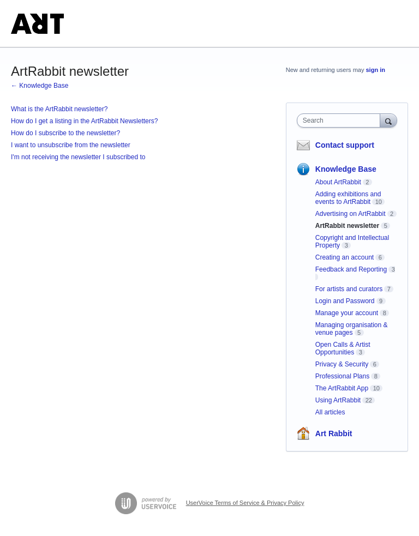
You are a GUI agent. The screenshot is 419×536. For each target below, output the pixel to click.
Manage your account (346, 313)
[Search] (388, 120)
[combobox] (341, 120)
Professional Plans (342, 376)
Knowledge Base (345, 169)
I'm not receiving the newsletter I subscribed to (78, 157)
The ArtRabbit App (341, 388)
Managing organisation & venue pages (351, 328)
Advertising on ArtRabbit (350, 214)
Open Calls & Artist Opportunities (342, 348)
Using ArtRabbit (338, 400)
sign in (375, 70)
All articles (330, 412)
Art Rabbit (333, 433)
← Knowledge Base (39, 85)
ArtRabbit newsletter (347, 226)
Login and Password (345, 301)
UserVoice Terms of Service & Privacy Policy (245, 502)
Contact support (344, 145)
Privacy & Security (341, 364)
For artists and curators (348, 289)
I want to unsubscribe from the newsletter (70, 145)
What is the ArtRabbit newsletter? (59, 109)
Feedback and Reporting (351, 269)
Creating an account (344, 257)
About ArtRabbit (338, 182)
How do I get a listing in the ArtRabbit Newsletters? (84, 121)
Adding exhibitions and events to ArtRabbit (348, 198)
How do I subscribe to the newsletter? (65, 133)
